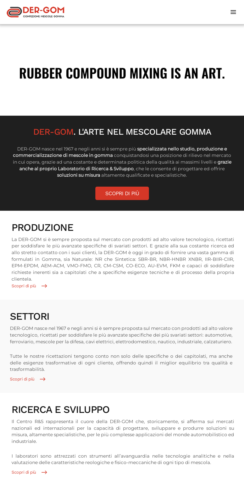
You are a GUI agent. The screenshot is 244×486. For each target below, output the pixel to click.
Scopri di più (122, 193)
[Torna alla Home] (35, 12)
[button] (234, 12)
